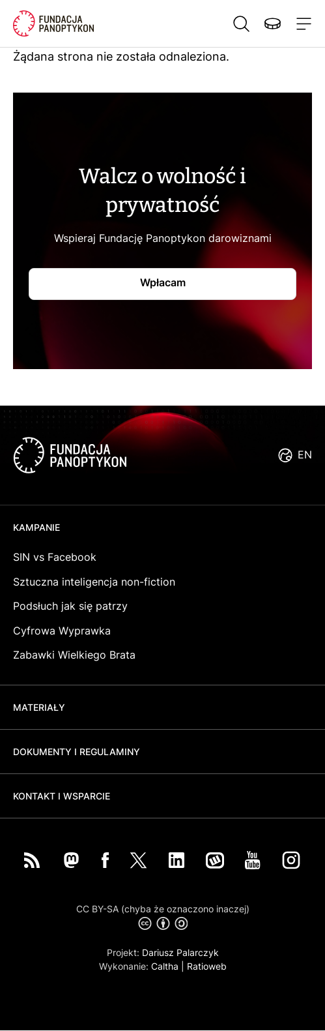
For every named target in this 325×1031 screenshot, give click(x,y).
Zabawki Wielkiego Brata (74, 654)
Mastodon (71, 860)
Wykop (215, 860)
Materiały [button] (39, 707)
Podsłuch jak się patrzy (70, 605)
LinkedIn (176, 860)
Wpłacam (163, 282)
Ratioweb (207, 966)
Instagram (291, 860)
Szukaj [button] (241, 23)
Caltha (164, 966)
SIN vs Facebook (54, 556)
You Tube (253, 860)
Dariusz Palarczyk (180, 952)
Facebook (105, 860)
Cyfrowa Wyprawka (62, 630)
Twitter (138, 860)
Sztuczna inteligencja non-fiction (94, 581)
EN (305, 454)
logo (69, 455)
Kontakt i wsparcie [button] (61, 795)
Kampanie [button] (36, 527)
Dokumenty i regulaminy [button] (76, 751)
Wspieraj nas (272, 23)
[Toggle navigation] (301, 23)
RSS (31, 860)
